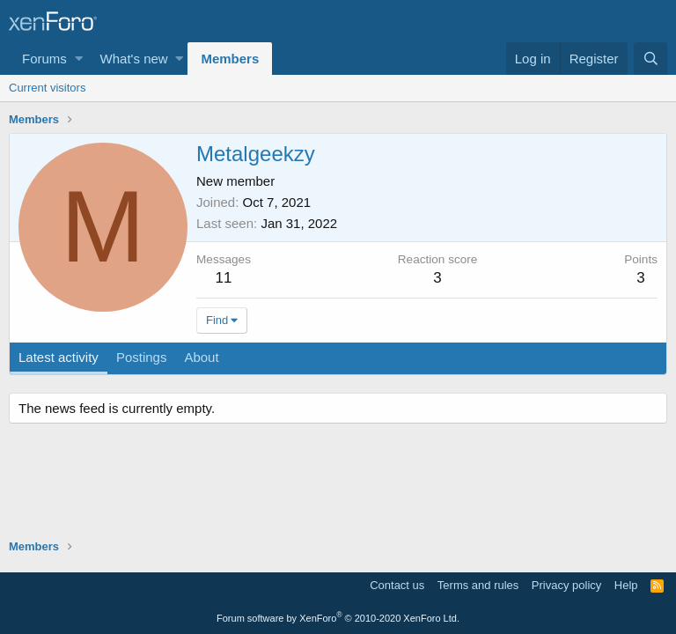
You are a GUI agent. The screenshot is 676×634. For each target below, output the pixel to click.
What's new (134, 58)
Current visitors (47, 87)
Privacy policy (566, 585)
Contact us (397, 585)
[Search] (650, 58)
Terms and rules (477, 585)
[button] (78, 58)
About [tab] (201, 357)
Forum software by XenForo (338, 618)
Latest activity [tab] (58, 357)
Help (626, 585)
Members (230, 58)
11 (224, 277)
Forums (44, 58)
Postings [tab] (141, 357)
